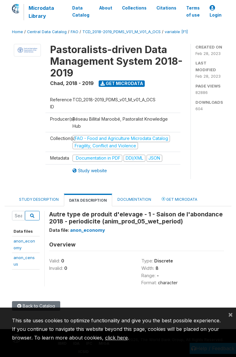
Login (216, 11)
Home (17, 31)
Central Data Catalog (47, 31)
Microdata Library (41, 12)
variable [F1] (176, 31)
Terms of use (193, 11)
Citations (166, 8)
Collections (134, 8)
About (105, 8)
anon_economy (87, 230)
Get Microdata (121, 83)
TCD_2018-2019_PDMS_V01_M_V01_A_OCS (121, 31)
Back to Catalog (36, 305)
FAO (74, 31)
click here (116, 338)
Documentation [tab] (134, 199)
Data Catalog (80, 11)
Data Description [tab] (88, 200)
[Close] (230, 314)
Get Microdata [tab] (179, 199)
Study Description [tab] (39, 199)
